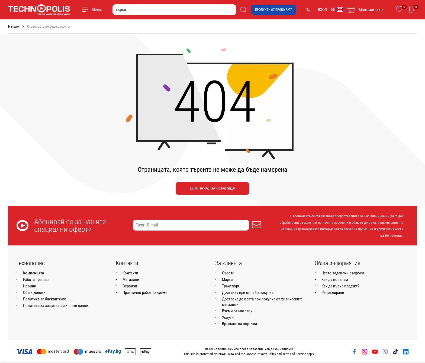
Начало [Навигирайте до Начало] (13, 26)
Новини (29, 286)
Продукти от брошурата (273, 10)
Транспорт (230, 286)
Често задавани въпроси (342, 273)
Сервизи (130, 286)
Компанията (33, 273)
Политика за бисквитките (44, 299)
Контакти (130, 273)
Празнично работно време (145, 292)
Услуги (228, 317)
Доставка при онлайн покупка (247, 292)
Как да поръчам (334, 279)
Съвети (228, 273)
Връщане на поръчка (239, 323)
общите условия (364, 223)
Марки (227, 279)
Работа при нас (36, 279)
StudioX (287, 349)
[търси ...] (174, 9)
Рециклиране (332, 292)
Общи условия (35, 292)
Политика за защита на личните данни (55, 305)
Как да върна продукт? (340, 286)
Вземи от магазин (237, 311)
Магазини (131, 279)
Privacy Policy (266, 354)
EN (337, 9)
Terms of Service (294, 354)
